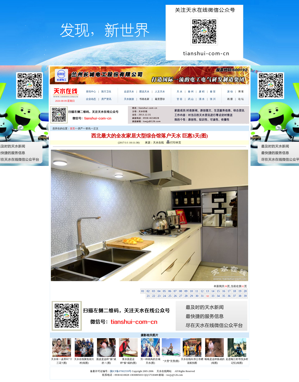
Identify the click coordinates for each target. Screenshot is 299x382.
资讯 (88, 128)
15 (218, 291)
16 (223, 291)
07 (175, 291)
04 (159, 291)
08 (180, 291)
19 (239, 291)
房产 (80, 128)
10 (191, 291)
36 (229, 296)
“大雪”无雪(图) (171, 361)
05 (164, 291)
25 (169, 296)
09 (186, 291)
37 (234, 296)
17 (229, 291)
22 (153, 296)
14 (212, 291)
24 (164, 296)
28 (186, 296)
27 (180, 296)
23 (159, 296)
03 (153, 291)
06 (169, 291)
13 (207, 291)
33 (212, 296)
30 (196, 296)
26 (175, 296)
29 (191, 296)
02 (148, 291)
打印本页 (174, 142)
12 (202, 291)
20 (245, 291)
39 (245, 296)
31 (202, 296)
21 (148, 296)
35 (223, 296)
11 (196, 291)
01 (142, 291)
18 (234, 291)
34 (218, 296)
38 (239, 296)
